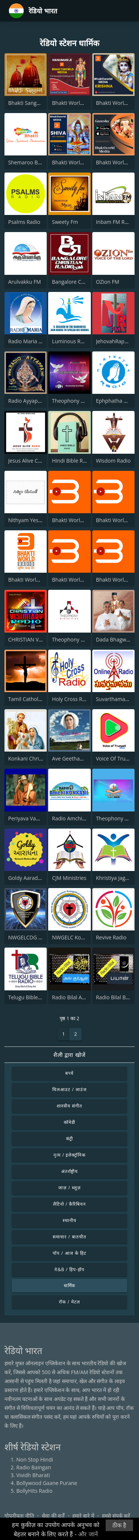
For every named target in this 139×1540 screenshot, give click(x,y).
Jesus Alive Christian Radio (39, 460)
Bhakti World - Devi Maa (81, 520)
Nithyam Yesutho (29, 520)
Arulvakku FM (24, 281)
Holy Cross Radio (72, 699)
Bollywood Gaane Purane (46, 1482)
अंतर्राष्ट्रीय (69, 1171)
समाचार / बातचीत (69, 1237)
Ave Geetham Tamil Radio (83, 758)
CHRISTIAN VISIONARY (35, 639)
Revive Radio (111, 937)
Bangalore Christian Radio (83, 281)
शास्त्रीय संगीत (69, 1106)
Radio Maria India (29, 341)
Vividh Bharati (33, 1475)
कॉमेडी (69, 1122)
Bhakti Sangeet (26, 102)
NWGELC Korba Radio (78, 937)
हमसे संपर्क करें (116, 1515)
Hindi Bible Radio (72, 460)
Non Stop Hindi (34, 1459)
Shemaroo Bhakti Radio (36, 162)
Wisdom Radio (113, 460)
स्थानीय (69, 1220)
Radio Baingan (33, 1467)
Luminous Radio (71, 341)
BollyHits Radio (34, 1490)
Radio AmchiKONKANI (78, 818)
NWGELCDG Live (28, 937)
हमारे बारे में (83, 1515)
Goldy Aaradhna (27, 877)
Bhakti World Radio (31, 579)
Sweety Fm (65, 221)
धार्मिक (70, 1285)
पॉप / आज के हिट (69, 1253)
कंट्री (69, 1138)
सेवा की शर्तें (53, 1515)
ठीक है (119, 1525)
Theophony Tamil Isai (77, 400)
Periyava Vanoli (26, 818)
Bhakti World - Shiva (76, 162)
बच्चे (69, 1073)
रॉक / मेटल (69, 1302)
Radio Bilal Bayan (117, 997)
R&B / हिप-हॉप (69, 1269)
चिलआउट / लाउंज (69, 1089)
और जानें (87, 1534)
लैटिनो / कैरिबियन (69, 1204)
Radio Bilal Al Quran (76, 997)
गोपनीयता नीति (19, 1515)
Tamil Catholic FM (29, 699)
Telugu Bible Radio (30, 997)
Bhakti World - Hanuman (81, 102)
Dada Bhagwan (114, 639)
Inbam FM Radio (115, 221)
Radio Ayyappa (26, 400)
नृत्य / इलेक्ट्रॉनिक (69, 1155)
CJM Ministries (69, 877)
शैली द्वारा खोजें (69, 1054)
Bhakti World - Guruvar (79, 579)
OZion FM (107, 281)
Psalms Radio (24, 221)
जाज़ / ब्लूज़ (69, 1187)
